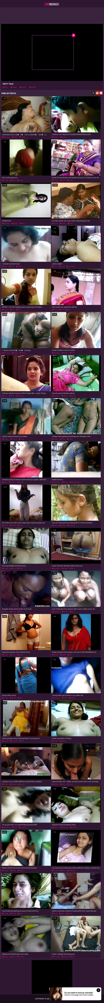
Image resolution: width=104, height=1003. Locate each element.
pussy (20, 180)
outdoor (71, 525)
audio (69, 913)
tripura (20, 957)
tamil (15, 137)
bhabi (32, 87)
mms (61, 913)
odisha (13, 439)
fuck (11, 266)
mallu (12, 396)
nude (20, 655)
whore (55, 827)
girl (12, 310)
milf (20, 698)
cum (62, 784)
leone (21, 784)
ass (61, 310)
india (20, 612)
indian (22, 137)
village (62, 525)
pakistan (64, 827)
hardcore (71, 870)
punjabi (14, 741)
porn (72, 353)
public (12, 482)
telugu (23, 353)
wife (67, 310)
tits (18, 310)
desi (5, 87)
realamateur (75, 482)
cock (70, 784)
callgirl (73, 827)
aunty (23, 87)
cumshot (70, 266)
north (20, 870)
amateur (6, 137)
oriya (21, 439)
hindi (14, 87)
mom (63, 741)
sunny (13, 784)
